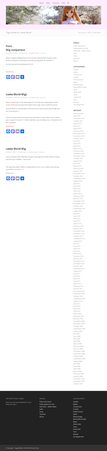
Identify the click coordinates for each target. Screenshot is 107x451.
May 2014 (76, 188)
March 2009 (77, 344)
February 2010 (78, 316)
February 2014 (78, 196)
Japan (75, 82)
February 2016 (78, 151)
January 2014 (78, 198)
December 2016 (78, 133)
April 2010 (76, 311)
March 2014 (77, 194)
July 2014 (76, 183)
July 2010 (76, 304)
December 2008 (78, 351)
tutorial (76, 102)
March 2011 (77, 284)
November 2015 (79, 156)
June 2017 (76, 126)
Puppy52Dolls (19, 448)
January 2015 (78, 171)
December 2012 (78, 231)
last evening (31, 58)
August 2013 (77, 211)
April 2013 (76, 221)
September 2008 (79, 359)
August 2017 (77, 123)
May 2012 (76, 249)
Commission (77, 75)
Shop (75, 56)
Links (75, 53)
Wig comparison (15, 49)
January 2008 (78, 376)
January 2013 (78, 229)
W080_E (23, 167)
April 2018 (76, 116)
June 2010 (76, 306)
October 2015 (78, 158)
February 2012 (78, 256)
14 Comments (21, 152)
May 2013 (76, 219)
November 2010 (79, 294)
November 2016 (79, 136)
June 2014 (76, 186)
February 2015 (78, 168)
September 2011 (79, 269)
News (75, 90)
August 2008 (77, 361)
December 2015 (78, 153)
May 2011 (76, 279)
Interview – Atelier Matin (81, 51)
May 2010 (76, 309)
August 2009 (77, 331)
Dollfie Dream (35, 53)
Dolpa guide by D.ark (80, 48)
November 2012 (79, 234)
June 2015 (76, 163)
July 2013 (76, 213)
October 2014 (78, 176)
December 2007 (78, 379)
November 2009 (79, 324)
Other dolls (77, 92)
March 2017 (77, 128)
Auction (76, 70)
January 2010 (78, 319)
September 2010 (79, 299)
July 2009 (76, 334)
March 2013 (77, 224)
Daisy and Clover (79, 46)
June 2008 (76, 366)
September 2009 (79, 329)
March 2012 (77, 254)
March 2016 (77, 148)
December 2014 (78, 173)
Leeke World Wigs (16, 94)
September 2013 (79, 208)
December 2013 (78, 201)
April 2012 (76, 251)
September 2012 (79, 238)
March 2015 (77, 166)
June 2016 (76, 143)
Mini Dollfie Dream (79, 87)
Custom (76, 77)
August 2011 (77, 271)
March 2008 (77, 371)
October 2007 (78, 384)
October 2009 (78, 326)
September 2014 (79, 178)
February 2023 (78, 113)
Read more (11, 72)
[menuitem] (41, 3)
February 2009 (78, 346)
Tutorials (76, 58)
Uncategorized (78, 105)
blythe (75, 72)
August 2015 (77, 161)
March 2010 (77, 314)
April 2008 (76, 369)
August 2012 (77, 241)
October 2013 (78, 206)
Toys (75, 100)
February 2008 (78, 374)
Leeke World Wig (16, 148)
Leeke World (10, 105)
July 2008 (76, 364)
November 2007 (79, 381)
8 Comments (23, 53)
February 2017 (78, 131)
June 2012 (76, 246)
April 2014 (76, 191)
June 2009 (76, 336)
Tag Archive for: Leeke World (18, 32)
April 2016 (76, 146)
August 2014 (77, 181)
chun (44, 53)
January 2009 (78, 349)
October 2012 (78, 236)
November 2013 (79, 203)
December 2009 (78, 321)
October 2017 (78, 121)
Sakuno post (50, 117)
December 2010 (78, 291)
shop (75, 95)
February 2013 (78, 226)
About (75, 61)
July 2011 (76, 274)
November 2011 (79, 264)
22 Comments (23, 97)
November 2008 (79, 354)
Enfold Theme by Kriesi (31, 448)
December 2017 (78, 118)
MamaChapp (78, 85)
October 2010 (78, 296)
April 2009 (76, 341)
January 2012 (78, 259)
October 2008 (78, 356)
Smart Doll (77, 97)
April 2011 (76, 281)
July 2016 (76, 141)
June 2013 (76, 216)
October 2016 (78, 138)
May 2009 (76, 339)
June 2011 (76, 276)
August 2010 (77, 301)
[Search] (67, 3)
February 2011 (78, 286)
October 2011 (78, 266)
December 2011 (78, 261)
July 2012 (76, 243)
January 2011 (78, 289)
